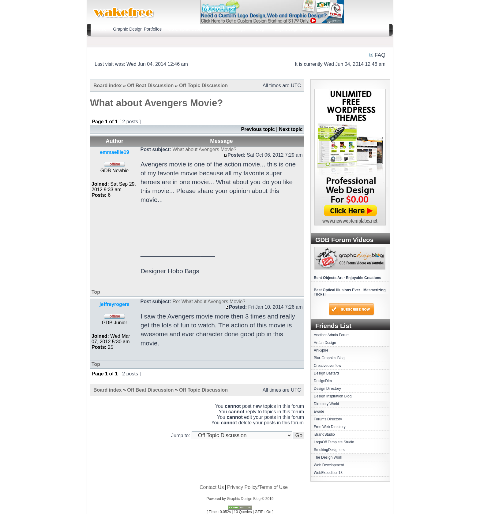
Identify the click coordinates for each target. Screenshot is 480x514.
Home (101, 29)
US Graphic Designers (189, 29)
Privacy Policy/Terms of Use (257, 487)
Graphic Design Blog (244, 499)
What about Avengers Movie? (156, 103)
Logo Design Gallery (294, 29)
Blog (260, 29)
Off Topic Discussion (203, 85)
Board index (107, 85)
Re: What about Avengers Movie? (208, 301)
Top (96, 292)
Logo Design (233, 29)
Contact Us (334, 29)
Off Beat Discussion (150, 85)
